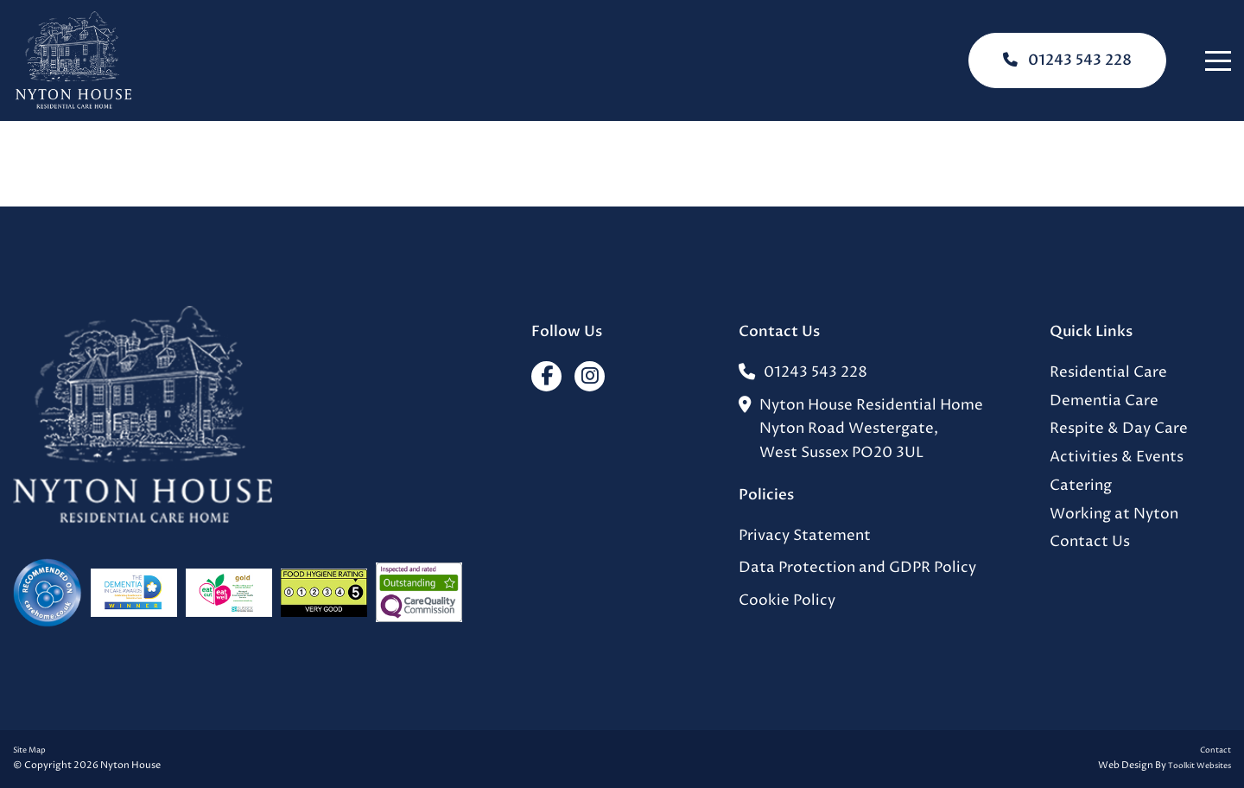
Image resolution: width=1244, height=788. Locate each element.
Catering (1081, 486)
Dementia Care (1104, 401)
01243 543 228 (1067, 60)
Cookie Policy (787, 601)
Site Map (29, 750)
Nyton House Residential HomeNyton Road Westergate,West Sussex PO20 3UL (861, 430)
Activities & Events (1117, 457)
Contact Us (1090, 542)
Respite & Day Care (1119, 429)
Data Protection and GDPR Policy (857, 568)
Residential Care (1108, 373)
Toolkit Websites (1199, 766)
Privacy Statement (805, 536)
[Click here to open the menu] (1218, 61)
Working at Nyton (1114, 514)
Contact (1215, 750)
